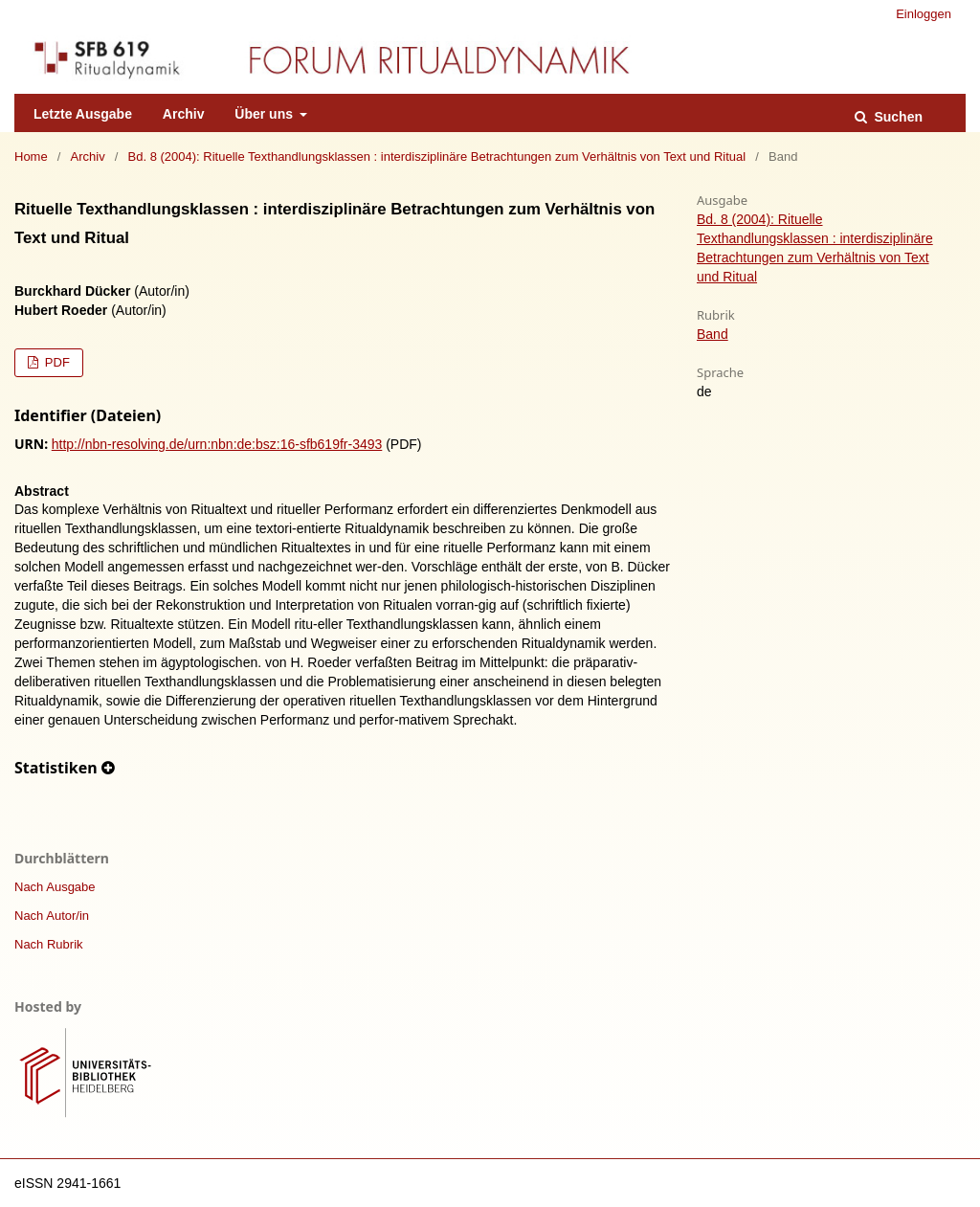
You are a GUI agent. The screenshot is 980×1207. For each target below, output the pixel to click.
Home (31, 156)
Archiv (184, 114)
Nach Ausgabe (55, 887)
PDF (55, 362)
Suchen (897, 116)
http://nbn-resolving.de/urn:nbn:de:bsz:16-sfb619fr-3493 (217, 444)
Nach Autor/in (51, 915)
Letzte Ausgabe (82, 114)
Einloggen (923, 14)
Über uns (265, 114)
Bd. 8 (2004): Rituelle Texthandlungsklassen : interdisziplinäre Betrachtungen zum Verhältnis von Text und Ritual (437, 156)
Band (712, 334)
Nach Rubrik (48, 944)
